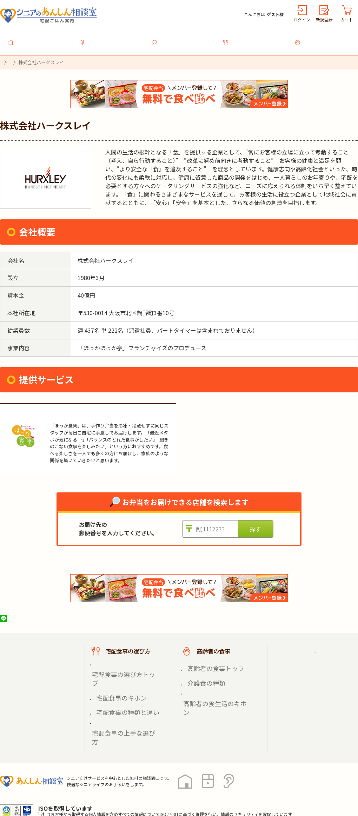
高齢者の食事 (326, 38)
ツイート (30, 614)
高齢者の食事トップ (208, 662)
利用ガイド (112, 38)
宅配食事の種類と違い (119, 678)
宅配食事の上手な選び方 (122, 686)
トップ (40, 38)
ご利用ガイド (304, 647)
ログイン (301, 19)
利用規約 (79, 784)
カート (346, 19)
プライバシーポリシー (28, 784)
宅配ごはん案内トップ (45, 647)
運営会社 (113, 784)
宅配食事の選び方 (254, 38)
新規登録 (324, 19)
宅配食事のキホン (114, 670)
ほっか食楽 (66, 410)
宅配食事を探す (183, 38)
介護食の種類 (201, 670)
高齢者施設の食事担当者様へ (319, 686)
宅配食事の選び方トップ (122, 662)
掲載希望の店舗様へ (313, 665)
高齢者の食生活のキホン (213, 678)
